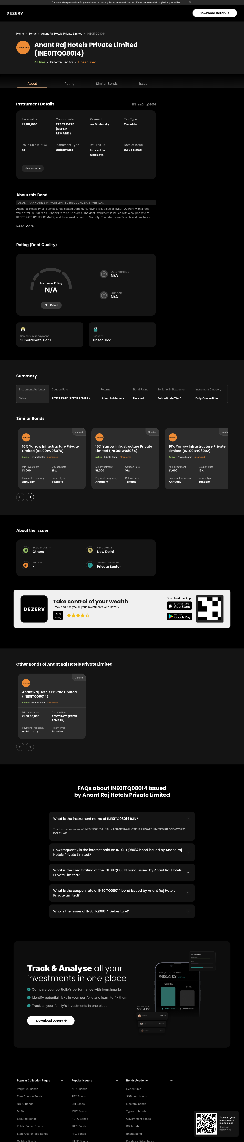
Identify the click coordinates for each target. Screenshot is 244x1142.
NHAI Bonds (79, 1088)
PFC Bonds (79, 1132)
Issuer (144, 84)
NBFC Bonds (25, 1103)
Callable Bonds (26, 1140)
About (32, 84)
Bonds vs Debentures (140, 1140)
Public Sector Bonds (30, 1125)
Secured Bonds (26, 1117)
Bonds (32, 33)
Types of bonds (136, 1110)
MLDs (20, 1110)
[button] (40, 1079)
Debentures (133, 1088)
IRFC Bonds (79, 1125)
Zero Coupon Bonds (30, 1095)
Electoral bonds (136, 1103)
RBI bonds (132, 1125)
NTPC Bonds (80, 1140)
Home (20, 33)
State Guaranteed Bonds (32, 1132)
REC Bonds (79, 1095)
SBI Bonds (78, 1103)
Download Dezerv (214, 13)
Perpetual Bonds (27, 1088)
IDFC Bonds (79, 1110)
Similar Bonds (107, 84)
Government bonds (138, 1117)
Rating (69, 84)
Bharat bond (134, 1132)
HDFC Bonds (80, 1117)
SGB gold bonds (136, 1095)
